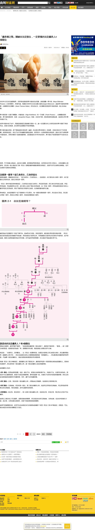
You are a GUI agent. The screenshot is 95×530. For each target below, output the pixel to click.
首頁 (3, 7)
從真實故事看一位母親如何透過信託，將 (47, 461)
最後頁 (38, 434)
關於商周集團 (31, 515)
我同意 (67, 526)
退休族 (75, 137)
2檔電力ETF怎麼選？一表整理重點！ (11, 454)
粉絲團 (76, 2)
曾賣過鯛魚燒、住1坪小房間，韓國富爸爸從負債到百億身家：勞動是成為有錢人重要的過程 (83, 83)
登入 (92, 2)
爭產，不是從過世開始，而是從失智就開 (47, 452)
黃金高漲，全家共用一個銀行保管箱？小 (47, 459)
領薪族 (75, 128)
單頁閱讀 (49, 434)
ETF (9, 498)
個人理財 (2, 503)
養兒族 (91, 128)
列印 (68, 442)
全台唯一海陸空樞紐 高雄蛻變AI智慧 (11, 456)
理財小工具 (27, 498)
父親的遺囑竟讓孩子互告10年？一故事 (47, 456)
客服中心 (44, 498)
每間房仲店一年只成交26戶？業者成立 (11, 452)
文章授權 (51, 515)
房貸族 (83, 128)
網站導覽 (64, 515)
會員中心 (36, 498)
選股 (18, 498)
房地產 (1, 501)
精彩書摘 (2, 505)
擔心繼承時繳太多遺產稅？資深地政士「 (47, 454)
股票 (9, 500)
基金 (9, 501)
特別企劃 (10, 503)
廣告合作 (38, 515)
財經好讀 (5, 44)
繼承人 (11, 439)
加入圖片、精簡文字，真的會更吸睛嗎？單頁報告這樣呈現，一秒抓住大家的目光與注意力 (83, 93)
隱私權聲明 (45, 515)
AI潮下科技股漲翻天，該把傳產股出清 (11, 459)
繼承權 (15, 439)
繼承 (5, 439)
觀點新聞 (2, 498)
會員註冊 (88, 2)
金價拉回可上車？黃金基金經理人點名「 (12, 461)
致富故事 (2, 500)
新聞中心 (57, 515)
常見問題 (36, 500)
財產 (8, 439)
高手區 (83, 137)
